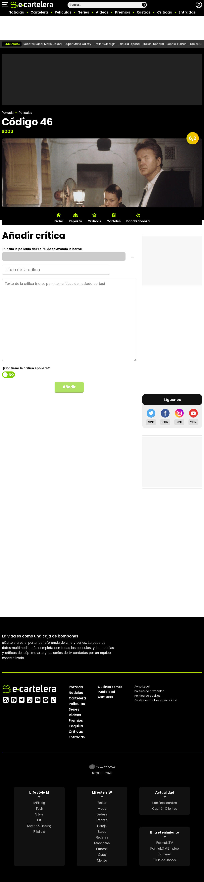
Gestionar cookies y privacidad (155, 700)
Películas (63, 12)
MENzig (39, 802)
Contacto (105, 697)
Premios (122, 12)
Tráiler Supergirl (104, 44)
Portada (8, 113)
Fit (39, 819)
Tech (39, 808)
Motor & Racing (39, 825)
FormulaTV (164, 842)
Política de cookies (147, 696)
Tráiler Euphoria (153, 44)
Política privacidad (149, 691)
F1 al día (39, 831)
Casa (102, 854)
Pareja (102, 825)
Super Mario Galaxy (78, 44)
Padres (102, 819)
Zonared (164, 853)
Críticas (164, 12)
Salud (102, 831)
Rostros (144, 12)
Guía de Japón (165, 859)
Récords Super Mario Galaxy (43, 44)
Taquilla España (129, 44)
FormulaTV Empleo (164, 848)
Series (83, 12)
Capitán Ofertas (164, 808)
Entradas (187, 12)
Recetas (102, 837)
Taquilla (76, 726)
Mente (102, 860)
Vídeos (102, 12)
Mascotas (102, 842)
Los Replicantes (164, 802)
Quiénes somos (110, 687)
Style (39, 814)
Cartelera (39, 12)
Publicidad (106, 692)
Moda (102, 808)
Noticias (16, 12)
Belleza (102, 814)
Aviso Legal (142, 687)
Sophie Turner (176, 44)
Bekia (102, 802)
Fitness (102, 848)
